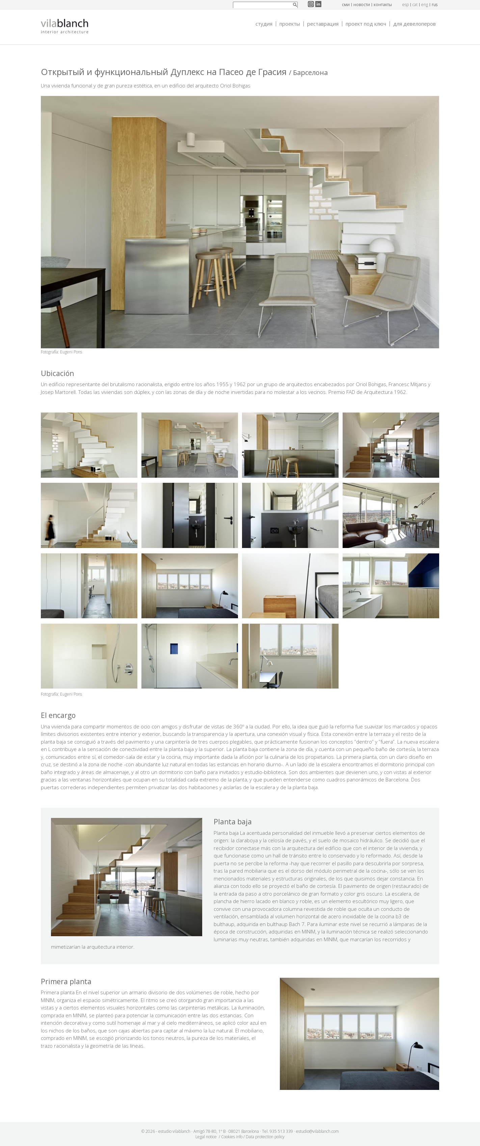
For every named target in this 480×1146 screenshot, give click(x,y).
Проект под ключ (366, 23)
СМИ (346, 4)
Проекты (289, 23)
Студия (264, 23)
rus (434, 4)
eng (424, 4)
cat (415, 4)
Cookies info (231, 1137)
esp (405, 4)
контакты (383, 4)
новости (361, 4)
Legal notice (206, 1137)
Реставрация (323, 23)
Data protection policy (265, 1137)
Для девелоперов (414, 23)
